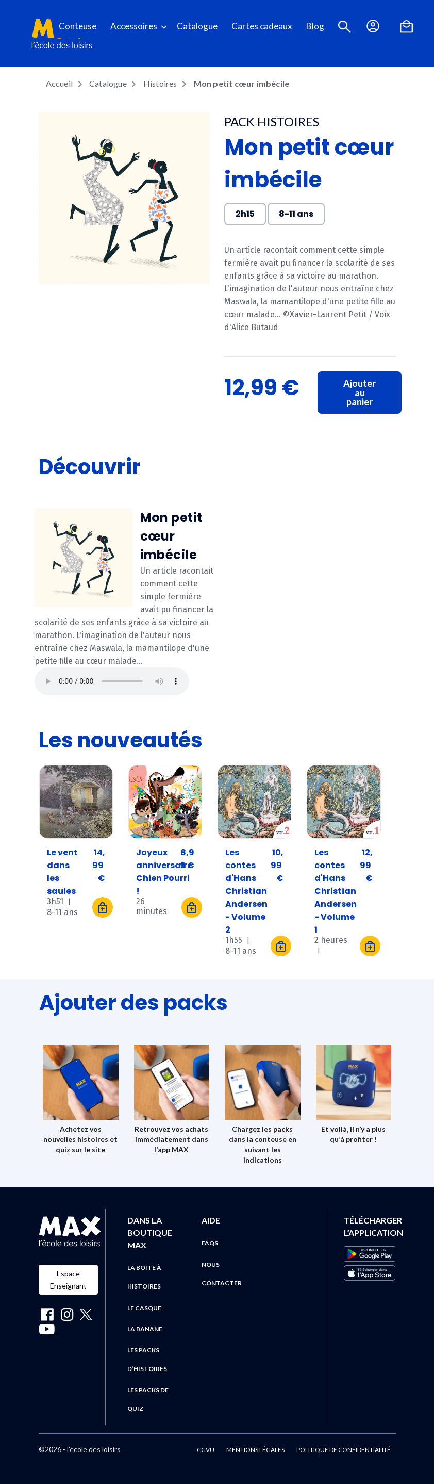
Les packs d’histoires (147, 1359)
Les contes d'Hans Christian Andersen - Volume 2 (246, 865)
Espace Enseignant (68, 1279)
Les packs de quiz (148, 1399)
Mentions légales (255, 1450)
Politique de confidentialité (343, 1450)
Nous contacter (222, 1274)
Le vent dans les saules (62, 865)
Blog (315, 26)
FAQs (210, 1243)
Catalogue (197, 26)
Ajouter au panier (359, 392)
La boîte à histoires (144, 1277)
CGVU (205, 1450)
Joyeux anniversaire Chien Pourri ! (164, 865)
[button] (344, 26)
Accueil (59, 83)
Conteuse (77, 26)
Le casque (144, 1308)
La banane (144, 1329)
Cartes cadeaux (261, 26)
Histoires (160, 83)
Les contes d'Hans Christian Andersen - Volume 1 (335, 865)
